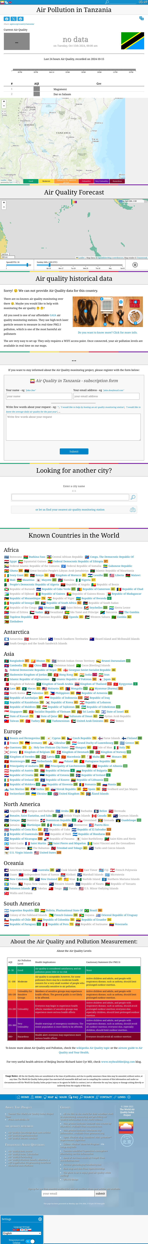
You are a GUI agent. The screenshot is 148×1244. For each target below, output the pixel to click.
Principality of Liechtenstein (68, 766)
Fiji (103, 870)
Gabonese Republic (117, 566)
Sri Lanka (88, 712)
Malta (96, 757)
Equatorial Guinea (32, 561)
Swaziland (54, 612)
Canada (101, 816)
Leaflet (3, 180)
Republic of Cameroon (96, 589)
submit (100, 1193)
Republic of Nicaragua (23, 839)
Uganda (73, 617)
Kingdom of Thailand (93, 684)
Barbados (83, 811)
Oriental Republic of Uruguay (117, 915)
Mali (9, 580)
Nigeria (86, 580)
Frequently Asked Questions (25, 1144)
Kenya (39, 575)
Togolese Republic (18, 617)
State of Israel (115, 712)
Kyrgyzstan (125, 684)
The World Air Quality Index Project (127, 1112)
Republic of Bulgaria (94, 770)
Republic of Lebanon (95, 702)
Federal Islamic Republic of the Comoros (31, 566)
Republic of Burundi (19, 589)
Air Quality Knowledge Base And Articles (29, 1132)
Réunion (48, 608)
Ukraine (41, 794)
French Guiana (63, 915)
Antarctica (13, 639)
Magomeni (60, 89)
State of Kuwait (19, 716)
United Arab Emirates (89, 721)
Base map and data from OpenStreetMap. (84, 1168)
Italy (122, 747)
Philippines (62, 693)
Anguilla (12, 811)
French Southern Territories (68, 639)
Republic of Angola (75, 584)
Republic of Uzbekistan (100, 707)
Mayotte (46, 580)
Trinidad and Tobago (69, 848)
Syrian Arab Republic (115, 716)
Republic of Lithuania (89, 780)
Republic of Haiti (58, 834)
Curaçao (12, 820)
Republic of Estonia (57, 775)
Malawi (133, 575)
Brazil (93, 910)
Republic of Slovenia (60, 784)
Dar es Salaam (62, 94)
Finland (132, 738)
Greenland (87, 820)
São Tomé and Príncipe (82, 612)
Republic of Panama (59, 839)
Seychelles (95, 608)
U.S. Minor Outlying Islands (98, 888)
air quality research (19, 1126)
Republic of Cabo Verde (56, 589)
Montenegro (17, 761)
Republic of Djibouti (19, 594)
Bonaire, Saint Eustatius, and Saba (30, 816)
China (38, 665)
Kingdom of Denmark (75, 752)
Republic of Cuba (57, 829)
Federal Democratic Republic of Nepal (33, 670)
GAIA (53, 315)
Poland (68, 761)
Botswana (13, 557)
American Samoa (17, 870)
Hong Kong (66, 675)
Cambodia (15, 665)
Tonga (55, 888)
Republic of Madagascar (123, 594)
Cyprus (55, 738)
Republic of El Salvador (91, 829)
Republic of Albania (109, 766)
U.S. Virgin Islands (18, 852)
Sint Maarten (15, 848)
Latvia (50, 757)
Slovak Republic (66, 789)
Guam (10, 874)
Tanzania (108, 612)
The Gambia (129, 612)
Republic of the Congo (20, 608)
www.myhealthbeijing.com (118, 1061)
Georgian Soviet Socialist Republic (89, 670)
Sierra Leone (119, 608)
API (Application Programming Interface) (29, 1162)
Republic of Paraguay (22, 924)
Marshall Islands (90, 874)
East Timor (88, 870)
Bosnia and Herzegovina (24, 738)
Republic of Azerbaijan (23, 698)
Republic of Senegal (21, 603)
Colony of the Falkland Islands (25, 915)
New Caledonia (19, 879)
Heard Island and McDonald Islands (115, 639)
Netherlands (44, 761)
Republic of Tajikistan (61, 707)
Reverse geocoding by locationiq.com (82, 1164)
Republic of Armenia (94, 693)
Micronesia (114, 874)
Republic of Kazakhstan (24, 702)
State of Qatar (48, 716)
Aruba (64, 811)
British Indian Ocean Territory (73, 661)
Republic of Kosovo (54, 780)
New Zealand (48, 879)
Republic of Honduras (91, 834)
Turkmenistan (57, 721)
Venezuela (118, 924)
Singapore (15, 712)
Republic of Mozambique (25, 598)
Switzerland (17, 794)
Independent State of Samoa (39, 874)
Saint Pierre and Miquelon (67, 843)
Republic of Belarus (57, 770)
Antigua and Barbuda (38, 811)
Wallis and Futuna (18, 893)
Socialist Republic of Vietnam (52, 712)
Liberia (116, 575)
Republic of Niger (60, 598)
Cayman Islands (125, 816)
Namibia (66, 580)
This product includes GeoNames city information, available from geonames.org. (82, 1132)
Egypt (10, 561)
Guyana (86, 915)
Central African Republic (65, 557)
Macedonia (73, 757)
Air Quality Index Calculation (23, 1154)
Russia (111, 784)
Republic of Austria (21, 770)
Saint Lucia (13, 843)
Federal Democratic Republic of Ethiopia (78, 561)
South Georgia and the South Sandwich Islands (35, 643)
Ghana (13, 571)
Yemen (117, 721)
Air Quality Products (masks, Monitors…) (29, 1159)
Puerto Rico (99, 825)
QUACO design (70, 1179)
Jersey (10, 752)
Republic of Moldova (22, 784)
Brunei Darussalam (113, 661)
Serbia (40, 789)
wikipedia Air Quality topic (93, 1048)
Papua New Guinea (32, 884)
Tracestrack (142, 257)
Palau (10, 884)
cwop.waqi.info (68, 1146)
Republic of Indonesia (64, 698)
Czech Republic (81, 738)
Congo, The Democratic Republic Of (109, 557)
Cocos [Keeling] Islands (93, 665)
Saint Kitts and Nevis (120, 839)
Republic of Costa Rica (23, 829)
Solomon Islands (17, 888)
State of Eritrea (16, 612)
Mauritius (25, 580)
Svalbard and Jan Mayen (120, 789)
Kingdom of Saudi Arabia (54, 684)
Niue (69, 879)
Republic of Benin (105, 584)
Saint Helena (71, 608)
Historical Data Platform (20, 1165)
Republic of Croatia (21, 775)
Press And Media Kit (18, 1119)
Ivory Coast (16, 575)
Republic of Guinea (50, 594)
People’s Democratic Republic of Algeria (31, 584)
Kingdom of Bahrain (19, 684)
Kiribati (68, 874)
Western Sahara (97, 617)
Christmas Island (61, 665)
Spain (91, 789)
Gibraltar (59, 743)
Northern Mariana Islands (121, 879)
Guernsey (15, 747)
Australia (43, 870)
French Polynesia (123, 870)
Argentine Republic (21, 910)
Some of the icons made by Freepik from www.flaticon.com (82, 1159)
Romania (90, 784)
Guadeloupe (128, 820)
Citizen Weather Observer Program (81, 1144)
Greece (129, 743)
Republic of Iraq (97, 698)
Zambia (121, 617)
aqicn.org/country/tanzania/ (22, 24)
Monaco (116, 757)
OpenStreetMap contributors (110, 257)
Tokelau (39, 888)
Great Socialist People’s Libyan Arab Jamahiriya (56, 571)
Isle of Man (102, 747)
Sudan (36, 612)
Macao (31, 688)
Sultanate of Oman (80, 716)
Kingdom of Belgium (37, 752)
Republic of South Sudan (101, 603)
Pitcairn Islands (61, 884)
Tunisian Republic (48, 617)
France (13, 743)
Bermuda (117, 811)
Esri (10, 182)
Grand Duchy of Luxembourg (95, 743)
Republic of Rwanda (93, 598)
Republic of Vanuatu (120, 884)
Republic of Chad (130, 589)
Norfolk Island (88, 879)
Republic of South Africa (61, 603)
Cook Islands (66, 870)
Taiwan (14, 721)
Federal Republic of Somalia (81, 566)
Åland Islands (97, 794)
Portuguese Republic (97, 761)
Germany (36, 743)
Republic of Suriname (91, 924)
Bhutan (40, 661)
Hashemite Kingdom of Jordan (28, 675)
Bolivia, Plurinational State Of (61, 910)
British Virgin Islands (74, 816)
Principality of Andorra (23, 766)
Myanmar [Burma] (106, 688)
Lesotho (98, 575)
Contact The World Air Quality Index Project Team (29, 1115)
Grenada (106, 820)
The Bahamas (38, 848)
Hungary (80, 747)
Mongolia (76, 688)
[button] (4, 102)
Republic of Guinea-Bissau (86, 594)
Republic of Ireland (21, 780)
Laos (12, 688)
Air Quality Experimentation (22, 1135)
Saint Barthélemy (89, 839)
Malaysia (53, 688)
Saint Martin (35, 843)
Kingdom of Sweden (22, 757)
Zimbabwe (13, 621)
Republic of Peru (58, 924)
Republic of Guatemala (23, 834)
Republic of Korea (61, 702)
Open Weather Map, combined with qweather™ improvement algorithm (85, 1138)
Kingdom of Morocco (68, 575)
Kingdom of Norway (113, 752)
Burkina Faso (34, 557)
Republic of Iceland (93, 775)
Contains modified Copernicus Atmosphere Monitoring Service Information (83, 1152)
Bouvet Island (35, 639)
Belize (100, 811)
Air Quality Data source (20, 1151)
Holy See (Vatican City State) (48, 747)
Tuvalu (70, 888)
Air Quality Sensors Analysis (22, 1138)
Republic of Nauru (90, 884)
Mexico (57, 825)
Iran (104, 675)
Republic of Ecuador (93, 920)
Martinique (33, 825)
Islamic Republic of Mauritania (112, 571)
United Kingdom (68, 794)
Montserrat (77, 825)
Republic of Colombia (55, 920)
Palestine (37, 693)
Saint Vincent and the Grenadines (111, 843)
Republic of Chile (20, 920)
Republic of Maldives (22, 707)
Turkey (35, 721)
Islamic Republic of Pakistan (74, 679)
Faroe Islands (109, 738)
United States (47, 852)
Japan (107, 679)
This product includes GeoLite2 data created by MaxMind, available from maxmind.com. (85, 1125)
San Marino (16, 789)
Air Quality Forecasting (20, 1156)
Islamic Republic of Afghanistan (26, 679)
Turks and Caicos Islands (107, 848)
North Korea (14, 693)
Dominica (30, 820)
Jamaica (11, 825)
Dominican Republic (58, 820)
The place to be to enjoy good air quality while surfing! (85, 1174)
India (88, 675)
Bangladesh (16, 661)
